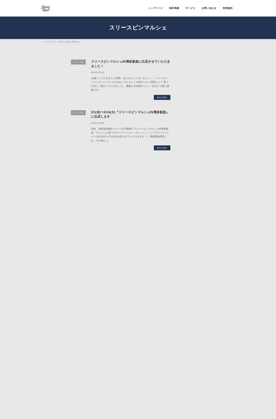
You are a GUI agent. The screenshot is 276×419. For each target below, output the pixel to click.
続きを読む (162, 97)
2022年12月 (190, 373)
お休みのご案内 (192, 300)
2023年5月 (190, 339)
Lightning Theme (137, 413)
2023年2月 (190, 360)
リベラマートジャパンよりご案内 (202, 314)
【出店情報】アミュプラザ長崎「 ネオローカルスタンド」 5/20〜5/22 (219, 117)
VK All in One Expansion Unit (160, 413)
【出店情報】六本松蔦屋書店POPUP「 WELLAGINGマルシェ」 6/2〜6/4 (219, 95)
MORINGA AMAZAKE (196, 294)
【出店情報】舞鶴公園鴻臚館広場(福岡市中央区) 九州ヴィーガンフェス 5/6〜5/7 (219, 138)
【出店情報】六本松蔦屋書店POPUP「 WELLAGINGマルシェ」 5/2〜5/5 (219, 159)
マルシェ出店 (191, 307)
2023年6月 (190, 332)
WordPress (118, 413)
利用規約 (118, 398)
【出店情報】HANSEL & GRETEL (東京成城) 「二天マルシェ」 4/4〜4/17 (218, 205)
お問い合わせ (101, 398)
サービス (83, 398)
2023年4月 (190, 346)
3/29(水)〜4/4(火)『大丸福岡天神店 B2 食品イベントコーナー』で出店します (219, 266)
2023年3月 (190, 353)
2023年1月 (190, 366)
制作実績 (67, 398)
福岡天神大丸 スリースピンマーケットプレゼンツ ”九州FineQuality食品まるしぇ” (219, 245)
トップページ (50, 398)
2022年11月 (190, 380)
